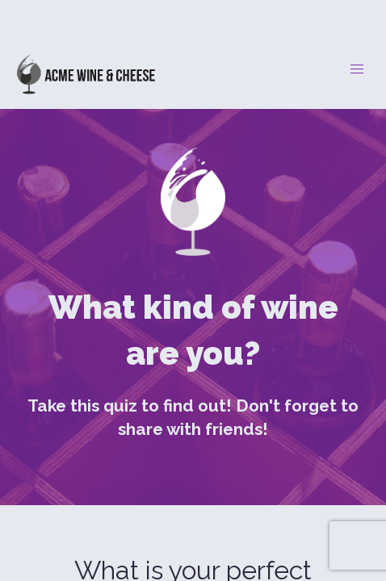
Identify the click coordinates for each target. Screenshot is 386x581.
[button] (357, 69)
